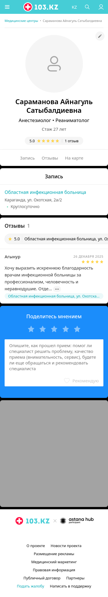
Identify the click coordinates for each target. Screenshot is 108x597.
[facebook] (55, 534)
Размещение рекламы (54, 553)
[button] (7, 7)
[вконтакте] (64, 534)
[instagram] (45, 534)
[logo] (41, 7)
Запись (27, 158)
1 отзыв (72, 140)
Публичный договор (42, 578)
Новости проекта (66, 545)
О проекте (35, 545)
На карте (74, 158)
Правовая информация (54, 569)
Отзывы (50, 158)
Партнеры (75, 578)
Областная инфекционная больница (45, 192)
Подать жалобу (30, 586)
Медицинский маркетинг (54, 561)
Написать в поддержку (70, 586)
